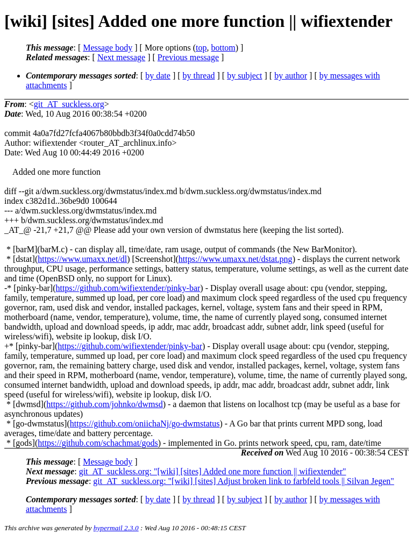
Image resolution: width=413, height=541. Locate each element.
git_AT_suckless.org (69, 104)
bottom (223, 47)
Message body (107, 47)
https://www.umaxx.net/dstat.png (236, 259)
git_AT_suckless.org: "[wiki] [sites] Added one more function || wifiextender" (212, 471)
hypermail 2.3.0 (116, 528)
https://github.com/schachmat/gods (98, 442)
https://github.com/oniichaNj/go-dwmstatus (145, 423)
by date (157, 75)
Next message (121, 57)
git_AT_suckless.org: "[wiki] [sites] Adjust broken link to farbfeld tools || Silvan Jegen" (243, 481)
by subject (244, 75)
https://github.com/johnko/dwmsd (104, 404)
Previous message (188, 57)
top (201, 47)
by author (290, 75)
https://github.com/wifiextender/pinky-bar (128, 288)
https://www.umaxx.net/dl (82, 259)
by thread (199, 75)
